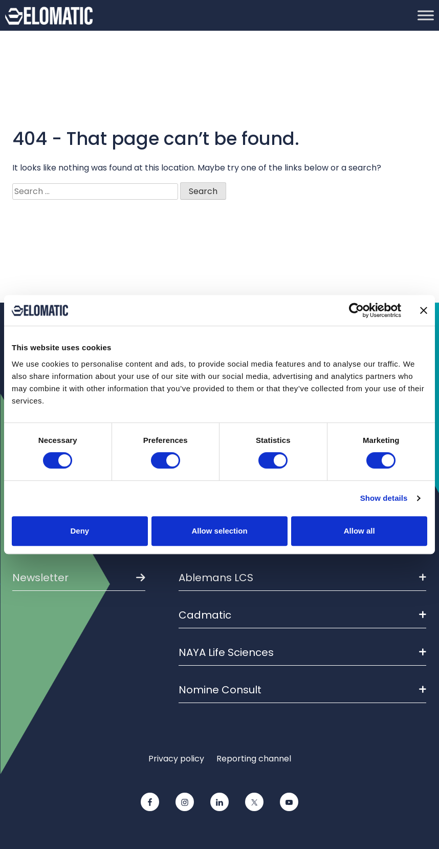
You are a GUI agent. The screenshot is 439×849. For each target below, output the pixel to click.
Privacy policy (176, 759)
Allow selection (219, 530)
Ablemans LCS (302, 577)
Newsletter (40, 577)
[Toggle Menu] (426, 15)
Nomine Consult (302, 689)
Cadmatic (302, 615)
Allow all (359, 530)
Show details (384, 498)
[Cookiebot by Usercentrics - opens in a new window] (356, 310)
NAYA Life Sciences (302, 652)
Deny (79, 530)
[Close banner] (423, 310)
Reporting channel (253, 759)
